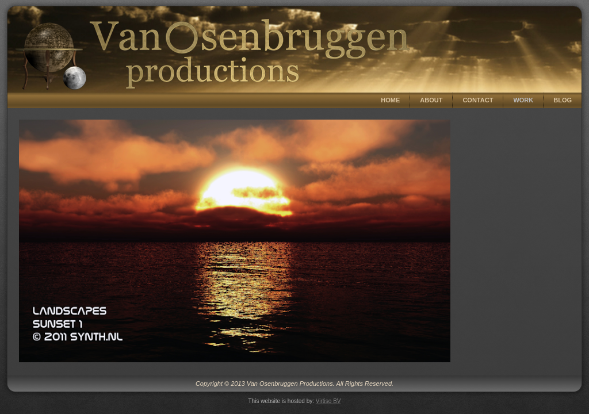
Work (523, 100)
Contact (477, 100)
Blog (562, 100)
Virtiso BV (328, 401)
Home (390, 100)
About (431, 100)
